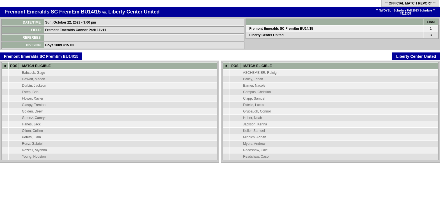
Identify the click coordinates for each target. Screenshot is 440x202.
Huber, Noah (252, 118)
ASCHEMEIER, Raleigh (261, 73)
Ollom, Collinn (32, 131)
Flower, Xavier (32, 98)
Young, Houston (34, 157)
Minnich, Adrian (254, 137)
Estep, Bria (30, 92)
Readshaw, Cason (256, 157)
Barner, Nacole (254, 86)
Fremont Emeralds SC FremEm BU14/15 (53, 12)
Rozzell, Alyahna (34, 150)
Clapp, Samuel (254, 98)
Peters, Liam (31, 137)
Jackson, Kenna (255, 124)
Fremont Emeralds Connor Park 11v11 (76, 30)
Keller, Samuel (254, 131)
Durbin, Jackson (34, 86)
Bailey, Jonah (253, 79)
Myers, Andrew (254, 144)
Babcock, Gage (33, 73)
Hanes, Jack (31, 124)
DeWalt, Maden (33, 79)
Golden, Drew (32, 111)
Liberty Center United (134, 12)
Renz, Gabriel (32, 144)
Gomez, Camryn (34, 118)
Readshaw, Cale (255, 150)
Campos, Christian (257, 92)
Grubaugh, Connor (257, 111)
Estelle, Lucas (253, 105)
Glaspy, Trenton (33, 105)
